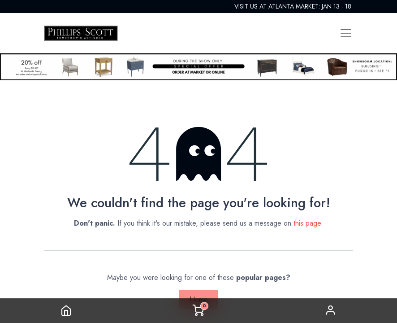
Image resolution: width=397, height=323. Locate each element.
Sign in (330, 311)
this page (307, 223)
